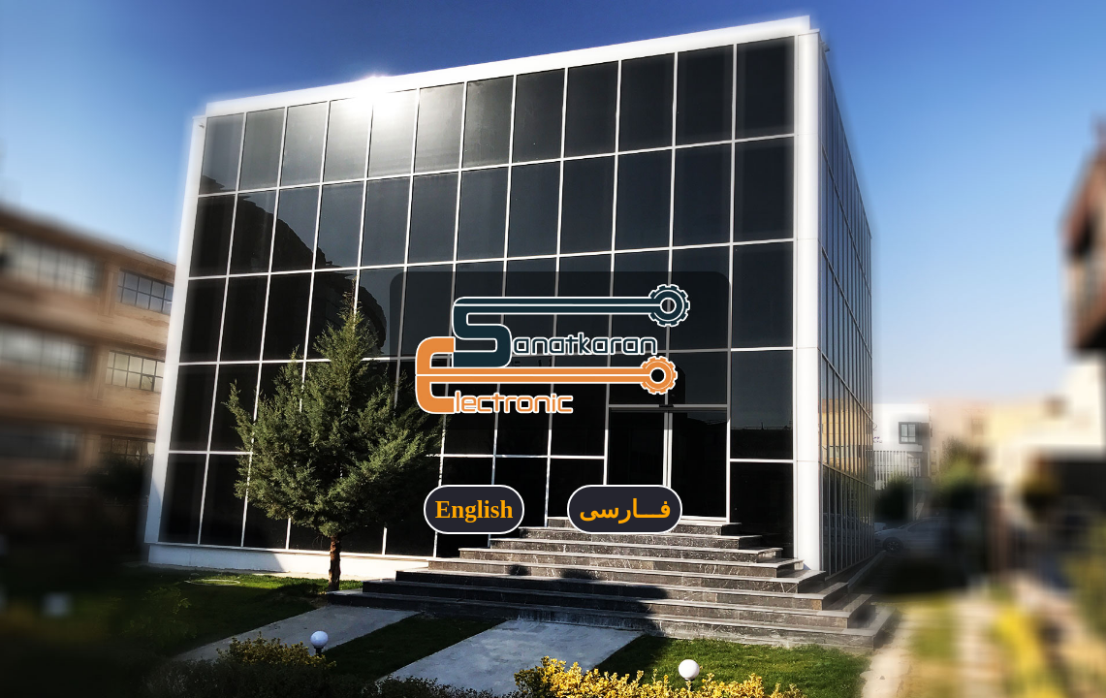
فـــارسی (625, 509)
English (474, 509)
